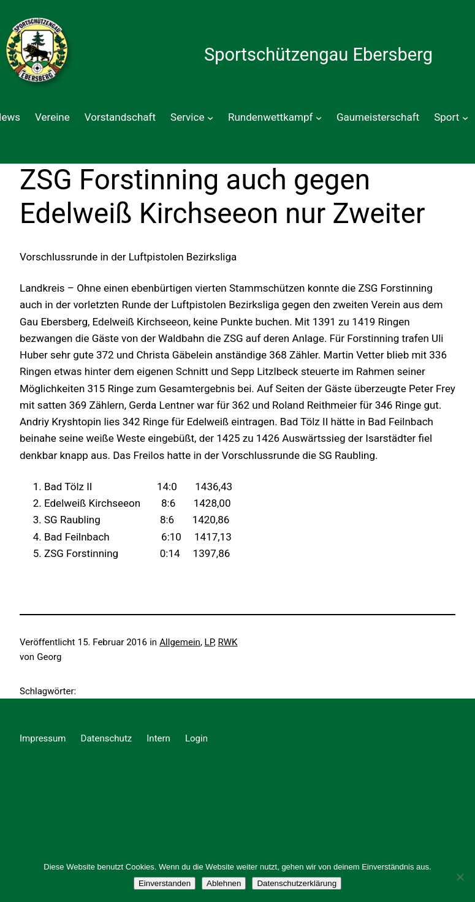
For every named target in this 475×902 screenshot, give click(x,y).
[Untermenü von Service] (210, 118)
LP (209, 642)
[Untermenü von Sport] (465, 118)
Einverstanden (165, 883)
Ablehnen (224, 883)
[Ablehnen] (460, 877)
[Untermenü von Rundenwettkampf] (319, 118)
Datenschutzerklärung (296, 883)
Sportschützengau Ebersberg (318, 54)
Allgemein (179, 642)
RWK (227, 642)
